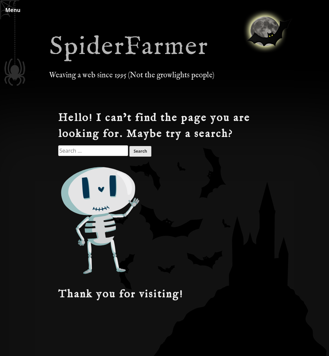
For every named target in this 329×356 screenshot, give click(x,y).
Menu (13, 10)
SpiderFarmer (129, 47)
